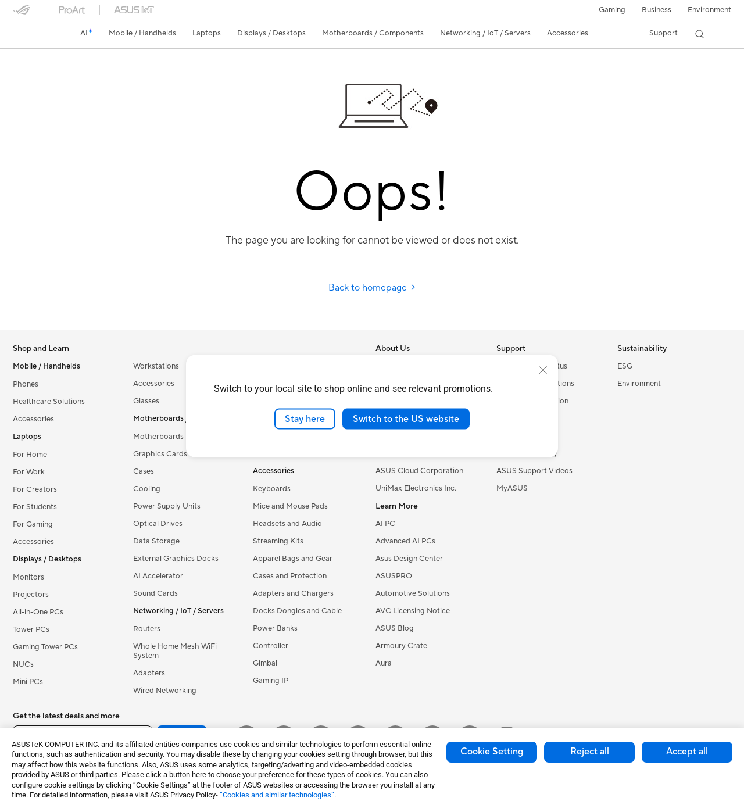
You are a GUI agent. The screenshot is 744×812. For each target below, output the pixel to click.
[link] (32, 34)
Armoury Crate (401, 645)
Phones (25, 384)
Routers (146, 629)
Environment (709, 10)
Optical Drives (158, 523)
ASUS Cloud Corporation (419, 470)
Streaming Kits (278, 541)
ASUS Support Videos (534, 470)
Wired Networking (164, 690)
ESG (624, 366)
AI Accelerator (158, 576)
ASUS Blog (394, 628)
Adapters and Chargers (293, 593)
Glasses (146, 401)
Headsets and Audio (287, 523)
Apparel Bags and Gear (292, 558)
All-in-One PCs (38, 612)
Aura (383, 663)
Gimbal (265, 663)
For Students (35, 506)
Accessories (33, 419)
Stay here (305, 418)
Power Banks (275, 628)
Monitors (28, 577)
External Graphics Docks (176, 558)
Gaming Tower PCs (45, 647)
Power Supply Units (167, 506)
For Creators (35, 489)
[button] (612, 10)
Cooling (146, 488)
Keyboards (272, 488)
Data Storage (156, 541)
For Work (29, 472)
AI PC (385, 523)
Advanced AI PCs (405, 541)
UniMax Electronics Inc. (415, 488)
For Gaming (33, 524)
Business (656, 10)
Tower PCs (31, 629)
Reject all (589, 751)
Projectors (31, 594)
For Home (30, 454)
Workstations (156, 366)
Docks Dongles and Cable (297, 611)
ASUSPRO (393, 576)
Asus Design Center (409, 558)
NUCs (23, 664)
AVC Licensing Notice (412, 611)
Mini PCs (28, 681)
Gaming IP (270, 680)
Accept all (687, 751)
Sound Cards (155, 593)
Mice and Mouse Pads (290, 506)
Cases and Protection (290, 576)
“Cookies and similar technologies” (277, 794)
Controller (270, 645)
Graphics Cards (160, 454)
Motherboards (158, 436)
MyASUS (512, 488)
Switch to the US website (406, 418)
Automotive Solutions (412, 593)
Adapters (149, 673)
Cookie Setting (491, 751)
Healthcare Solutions (49, 401)
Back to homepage (372, 288)
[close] (543, 369)
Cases (143, 471)
